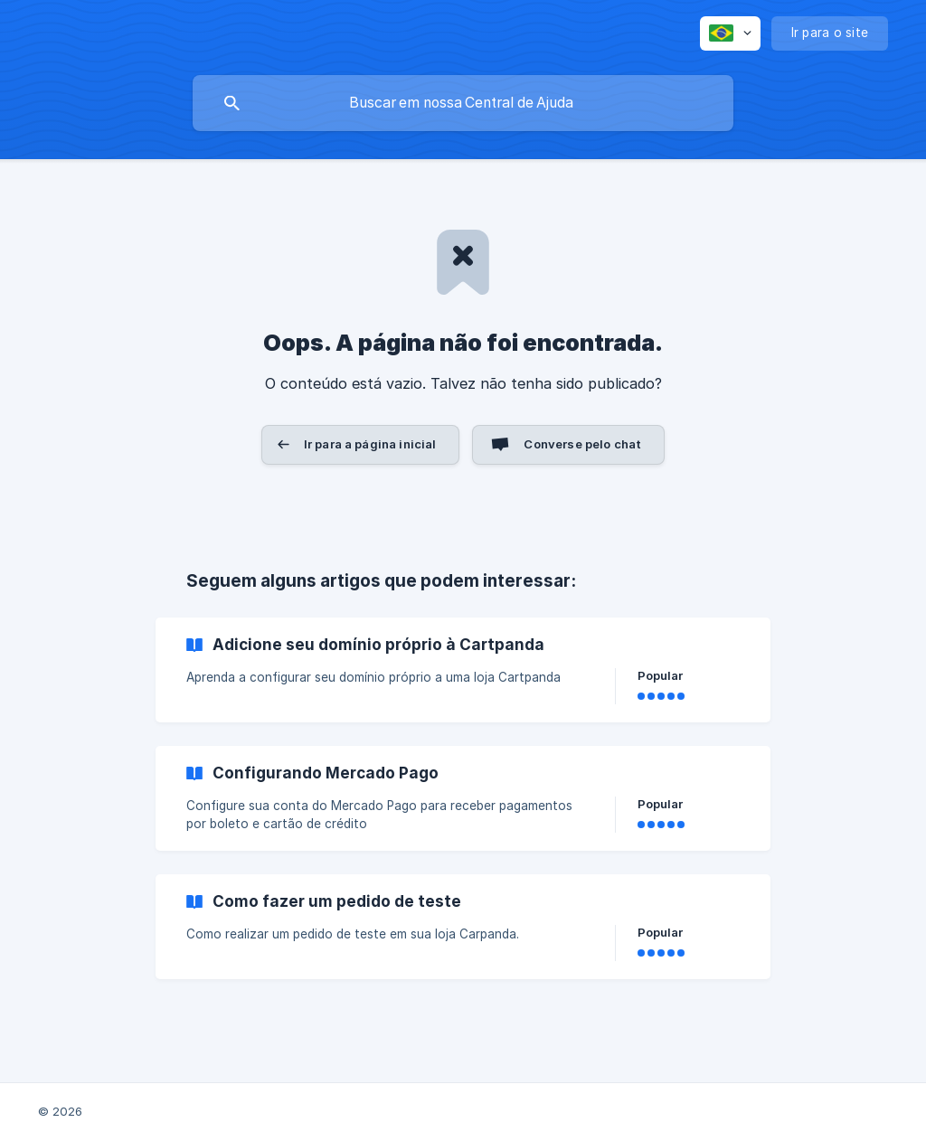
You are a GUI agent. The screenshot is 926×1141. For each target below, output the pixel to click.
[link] (463, 670)
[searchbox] (463, 103)
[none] (730, 33)
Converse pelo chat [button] (582, 444)
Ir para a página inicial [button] (370, 444)
